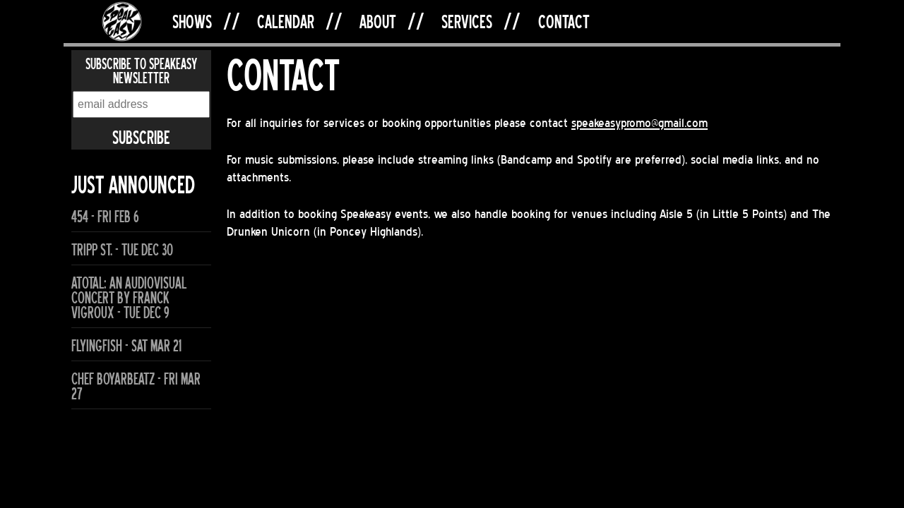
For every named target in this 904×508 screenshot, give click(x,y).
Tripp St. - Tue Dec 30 (122, 250)
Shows (192, 21)
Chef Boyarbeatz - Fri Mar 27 (136, 386)
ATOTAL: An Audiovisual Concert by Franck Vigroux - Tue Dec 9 (128, 298)
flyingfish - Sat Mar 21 (126, 346)
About (377, 21)
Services (466, 21)
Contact (564, 21)
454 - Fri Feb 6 (105, 217)
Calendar (285, 21)
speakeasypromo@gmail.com (639, 123)
